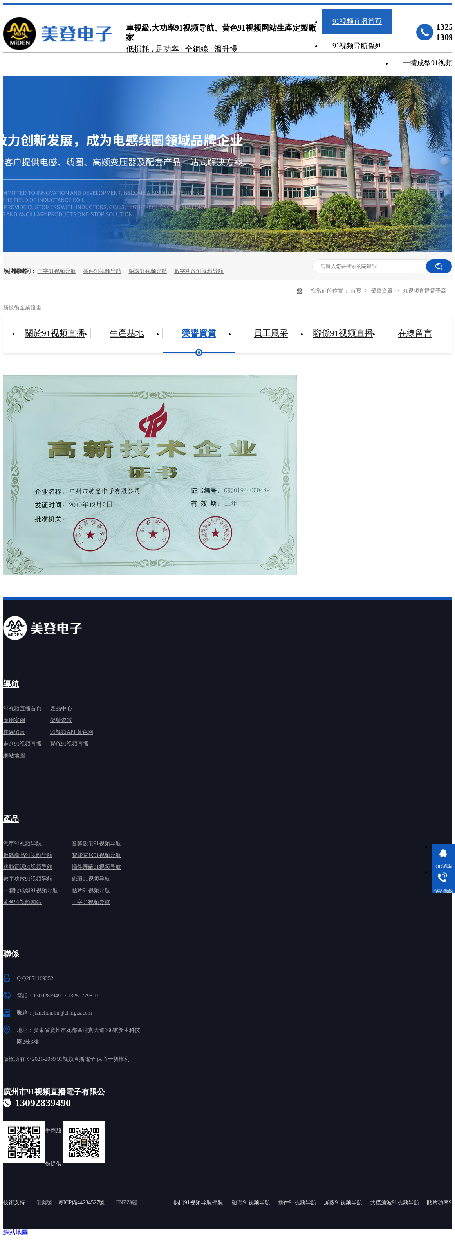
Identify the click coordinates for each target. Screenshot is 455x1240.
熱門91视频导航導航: (198, 1203)
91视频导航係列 (357, 46)
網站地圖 (14, 755)
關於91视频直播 (55, 333)
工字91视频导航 (57, 271)
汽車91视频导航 (22, 843)
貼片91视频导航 (91, 890)
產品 (11, 818)
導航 (11, 683)
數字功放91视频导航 (199, 271)
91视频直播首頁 (357, 21)
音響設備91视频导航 (96, 843)
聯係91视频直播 (343, 333)
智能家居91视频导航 (96, 855)
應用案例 (14, 720)
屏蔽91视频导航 (343, 1203)
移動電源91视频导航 (27, 867)
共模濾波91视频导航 (394, 1203)
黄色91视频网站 (22, 902)
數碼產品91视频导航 (27, 855)
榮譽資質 (382, 291)
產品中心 (61, 709)
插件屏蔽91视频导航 (96, 867)
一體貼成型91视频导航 (30, 890)
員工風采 (271, 333)
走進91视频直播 (22, 744)
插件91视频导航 (102, 271)
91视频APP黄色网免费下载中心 (71, 733)
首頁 (356, 291)
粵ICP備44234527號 (81, 1203)
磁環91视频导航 (148, 271)
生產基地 (127, 333)
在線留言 (415, 333)
